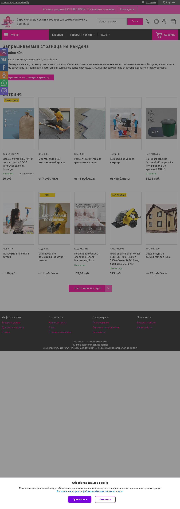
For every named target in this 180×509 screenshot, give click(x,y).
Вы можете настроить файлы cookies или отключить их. (89, 491)
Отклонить (105, 499)
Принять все (79, 499)
